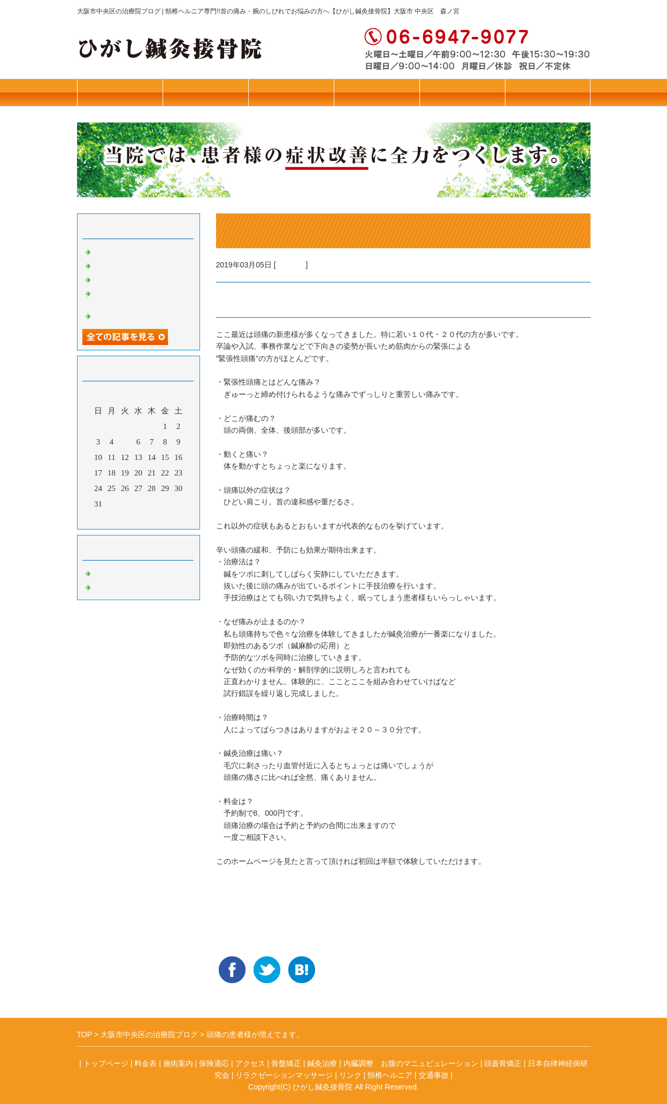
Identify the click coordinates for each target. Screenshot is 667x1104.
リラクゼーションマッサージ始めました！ (141, 297)
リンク (350, 1075)
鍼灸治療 (291, 264)
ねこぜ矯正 (113, 251)
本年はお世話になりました (141, 264)
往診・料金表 (120, 92)
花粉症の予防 (117, 278)
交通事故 (434, 1075)
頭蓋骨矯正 (503, 1063)
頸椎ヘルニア (389, 1075)
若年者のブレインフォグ (137, 315)
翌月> (158, 518)
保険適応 (214, 1063)
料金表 (145, 1063)
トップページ (205, 92)
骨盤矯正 (109, 572)
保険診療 (376, 92)
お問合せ (548, 92)
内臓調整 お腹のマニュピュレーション (410, 1063)
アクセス (462, 92)
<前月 (118, 518)
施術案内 (291, 92)
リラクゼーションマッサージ (284, 1075)
